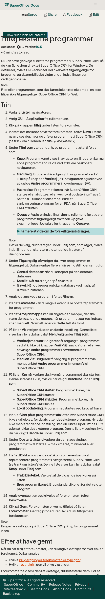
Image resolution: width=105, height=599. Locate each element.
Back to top (11, 594)
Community (36, 584)
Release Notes (60, 584)
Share (50, 15)
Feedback (72, 15)
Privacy (80, 584)
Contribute (83, 589)
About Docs (62, 589)
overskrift (28, 565)
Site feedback (15, 589)
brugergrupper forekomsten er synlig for (49, 560)
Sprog (29, 15)
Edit (94, 15)
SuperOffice (13, 584)
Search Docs (39, 589)
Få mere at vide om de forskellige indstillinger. (55, 231)
